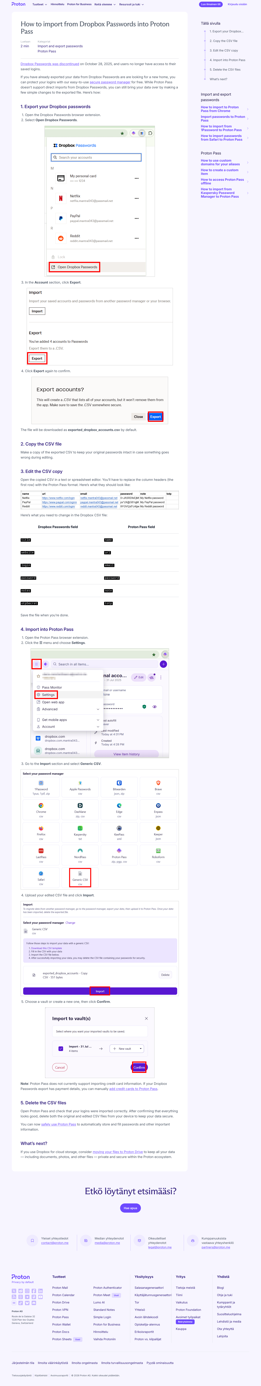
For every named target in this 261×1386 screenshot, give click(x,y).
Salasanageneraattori (149, 1287)
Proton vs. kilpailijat (148, 1339)
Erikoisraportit (144, 1332)
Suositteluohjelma (229, 1314)
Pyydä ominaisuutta (160, 1363)
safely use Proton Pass (58, 1124)
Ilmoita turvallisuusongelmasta (122, 1363)
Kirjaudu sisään (237, 4)
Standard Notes (104, 1310)
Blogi (220, 1287)
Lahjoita (222, 1336)
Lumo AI (99, 1302)
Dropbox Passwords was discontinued (50, 64)
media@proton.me (107, 1243)
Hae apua (130, 1208)
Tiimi (179, 1295)
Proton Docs (60, 1332)
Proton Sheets (62, 1339)
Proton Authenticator (107, 1287)
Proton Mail (60, 1287)
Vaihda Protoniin (104, 1339)
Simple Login (102, 1317)
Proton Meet (101, 1295)
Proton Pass (60, 1317)
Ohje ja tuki (224, 1295)
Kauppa (181, 1329)
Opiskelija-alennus (147, 1324)
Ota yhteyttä (225, 1329)
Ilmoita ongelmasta (85, 1363)
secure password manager (110, 82)
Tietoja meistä (185, 1287)
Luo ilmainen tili (211, 4)
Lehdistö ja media (229, 1321)
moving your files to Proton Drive (118, 1152)
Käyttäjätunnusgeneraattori (153, 1295)
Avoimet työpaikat (188, 1317)
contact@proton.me (54, 1243)
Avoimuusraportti (59, 1375)
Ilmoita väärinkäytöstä (53, 1363)
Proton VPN (60, 1310)
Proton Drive (60, 1302)
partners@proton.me (216, 1247)
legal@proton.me (160, 1247)
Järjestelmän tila (23, 1363)
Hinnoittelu (57, 4)
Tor (137, 1302)
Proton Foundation (188, 1310)
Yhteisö (140, 1310)
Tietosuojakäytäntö (22, 1375)
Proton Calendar (63, 1295)
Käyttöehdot (41, 1375)
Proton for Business (79, 4)
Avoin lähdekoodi (146, 1317)
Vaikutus (182, 1302)
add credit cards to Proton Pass (133, 1089)
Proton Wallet (61, 1324)
